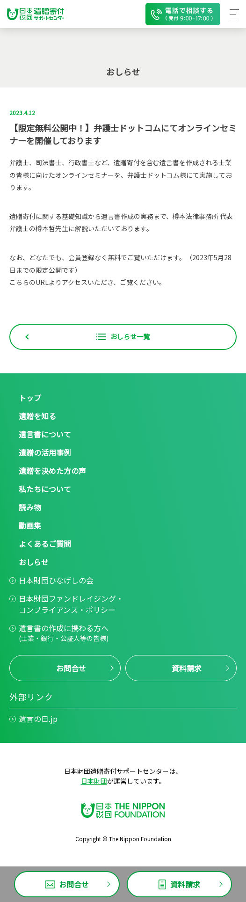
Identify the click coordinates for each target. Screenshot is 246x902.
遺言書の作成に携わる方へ (64, 632)
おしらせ (34, 561)
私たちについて (45, 489)
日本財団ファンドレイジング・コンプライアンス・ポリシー (71, 604)
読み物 (30, 507)
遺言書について (45, 434)
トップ (30, 397)
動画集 (30, 525)
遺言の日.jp (38, 718)
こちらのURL (29, 282)
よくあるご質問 (45, 543)
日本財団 (94, 781)
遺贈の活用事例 (45, 452)
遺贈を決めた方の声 (52, 470)
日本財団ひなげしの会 (56, 580)
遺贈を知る (37, 416)
